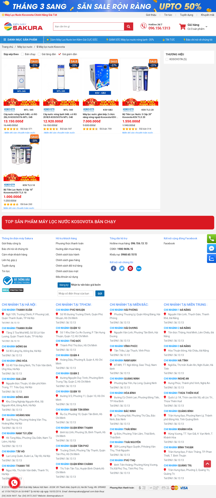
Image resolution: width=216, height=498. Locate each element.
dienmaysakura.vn (55, 496)
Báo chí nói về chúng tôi (198, 39)
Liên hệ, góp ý (9, 260)
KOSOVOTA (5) (176, 59)
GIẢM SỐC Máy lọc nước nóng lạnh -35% (130, 39)
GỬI (100, 293)
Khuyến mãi (207, 15)
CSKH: (121, 249)
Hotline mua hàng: (128, 243)
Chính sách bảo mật (67, 271)
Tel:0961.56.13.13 (10, 322)
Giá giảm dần (67, 54)
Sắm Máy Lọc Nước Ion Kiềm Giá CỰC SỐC (74, 39)
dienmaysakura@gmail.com (81, 491)
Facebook (169, 243)
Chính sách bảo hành (67, 254)
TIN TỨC (169, 39)
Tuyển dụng (186, 15)
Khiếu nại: (123, 254)
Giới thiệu (151, 15)
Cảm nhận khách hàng (14, 254)
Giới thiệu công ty (11, 243)
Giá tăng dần (47, 54)
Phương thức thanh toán (70, 243)
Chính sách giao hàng (68, 260)
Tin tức (168, 15)
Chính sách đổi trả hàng (69, 265)
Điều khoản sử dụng (67, 276)
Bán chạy (28, 54)
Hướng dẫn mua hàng (68, 249)
